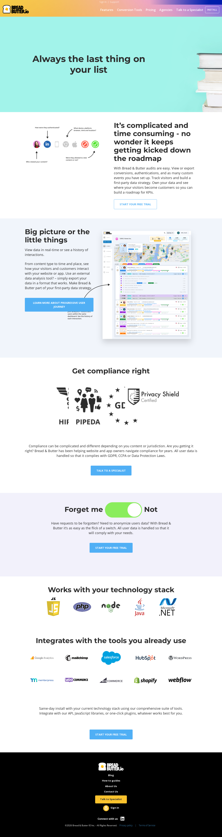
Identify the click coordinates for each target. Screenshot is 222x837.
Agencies (165, 10)
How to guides (111, 780)
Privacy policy (126, 825)
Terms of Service (147, 825)
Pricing (151, 10)
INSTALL (212, 9)
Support (114, 2)
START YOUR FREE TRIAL (135, 204)
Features (106, 10)
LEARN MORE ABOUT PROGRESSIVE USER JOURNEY (59, 304)
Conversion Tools (129, 10)
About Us (111, 786)
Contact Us (111, 791)
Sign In (103, 2)
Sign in (115, 807)
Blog (111, 775)
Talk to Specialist (111, 799)
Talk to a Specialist (189, 10)
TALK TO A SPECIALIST (111, 470)
